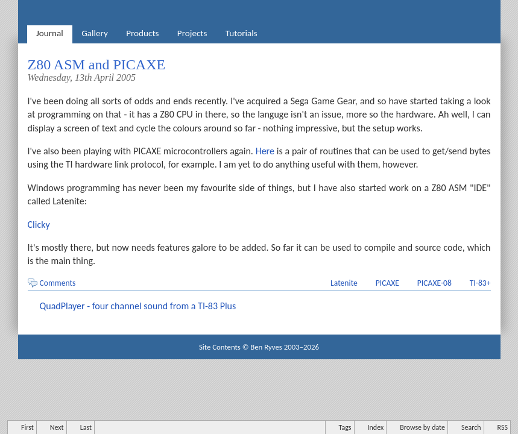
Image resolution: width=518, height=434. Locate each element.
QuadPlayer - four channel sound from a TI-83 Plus (138, 306)
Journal (49, 33)
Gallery (94, 33)
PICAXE (387, 283)
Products (142, 33)
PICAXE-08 (434, 283)
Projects (192, 33)
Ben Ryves (266, 346)
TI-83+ (480, 283)
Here (265, 151)
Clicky (39, 224)
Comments (58, 283)
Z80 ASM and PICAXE (97, 64)
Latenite (344, 283)
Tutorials (241, 33)
